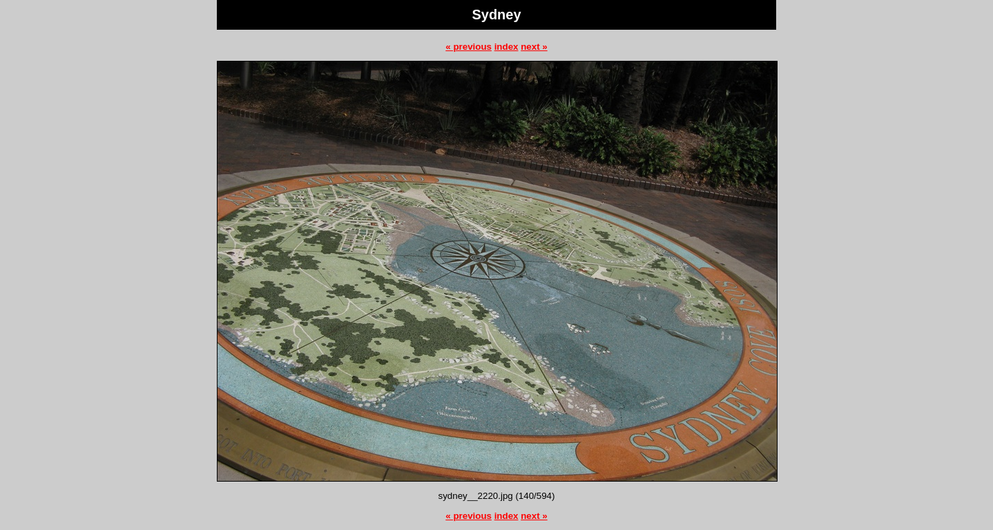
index (506, 46)
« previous (468, 46)
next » (534, 46)
